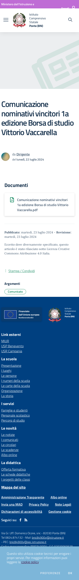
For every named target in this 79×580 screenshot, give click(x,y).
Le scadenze (10, 449)
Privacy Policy (39, 504)
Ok (70, 573)
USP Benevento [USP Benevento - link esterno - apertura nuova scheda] (12, 346)
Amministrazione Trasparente (22, 497)
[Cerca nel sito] (70, 20)
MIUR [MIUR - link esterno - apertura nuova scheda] (5, 340)
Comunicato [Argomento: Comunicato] (15, 291)
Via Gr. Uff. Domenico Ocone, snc (21, 533)
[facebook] (20, 520)
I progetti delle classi (15, 479)
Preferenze (50, 573)
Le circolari (8, 444)
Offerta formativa (13, 469)
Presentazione (11, 365)
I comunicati (9, 439)
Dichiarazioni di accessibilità (21, 511)
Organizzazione (12, 390)
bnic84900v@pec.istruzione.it (27, 542)
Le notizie (8, 434)
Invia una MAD (12, 504)
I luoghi (6, 370)
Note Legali (63, 504)
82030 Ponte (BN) (54, 533)
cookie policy (30, 561)
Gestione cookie (59, 511)
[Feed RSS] (26, 520)
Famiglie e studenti (14, 410)
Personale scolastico (15, 415)
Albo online (9, 454)
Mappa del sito (13, 487)
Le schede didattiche (15, 474)
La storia (7, 395)
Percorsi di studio (13, 420)
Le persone (9, 375)
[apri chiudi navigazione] (5, 20)
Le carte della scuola (15, 385)
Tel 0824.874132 (12, 537)
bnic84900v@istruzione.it (48, 537)
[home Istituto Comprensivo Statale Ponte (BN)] (32, 20)
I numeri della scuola (15, 380)
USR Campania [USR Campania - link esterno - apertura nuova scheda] (11, 351)
